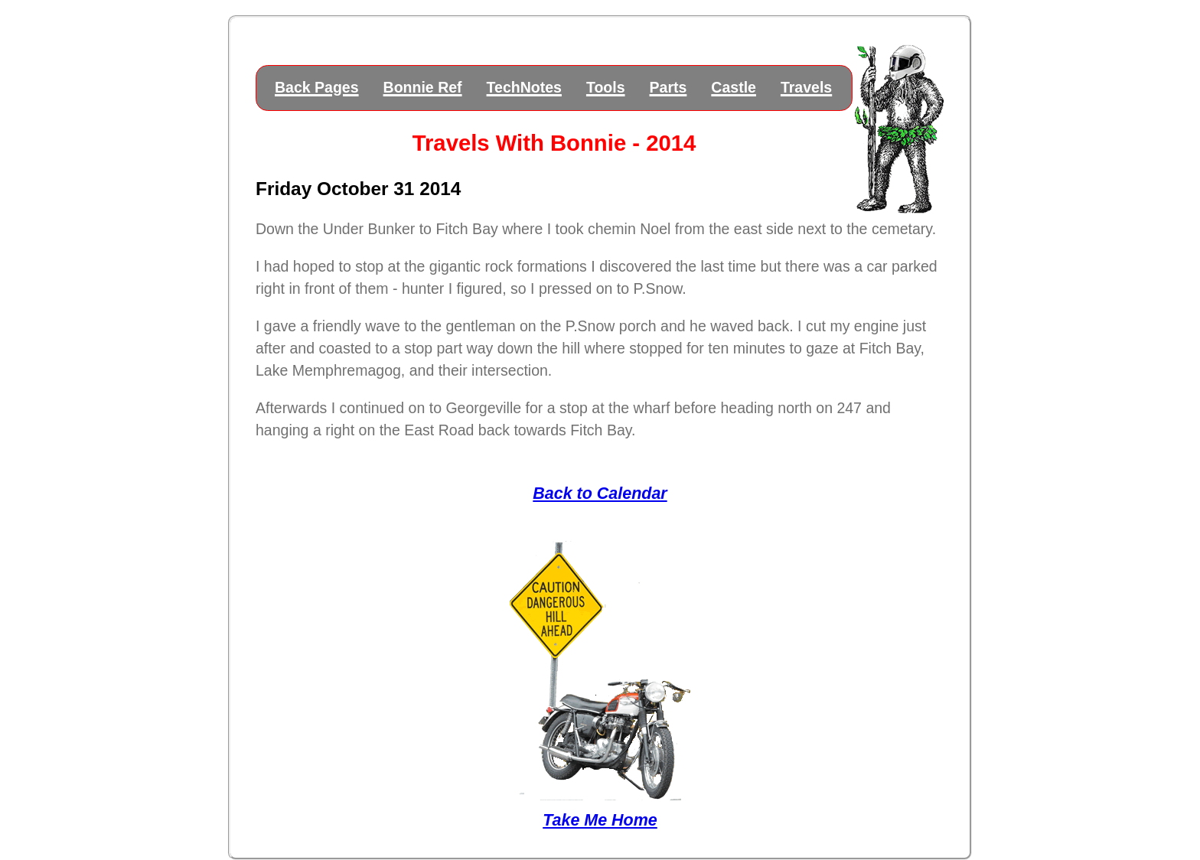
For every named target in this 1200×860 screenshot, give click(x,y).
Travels (806, 87)
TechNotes (524, 87)
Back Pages (317, 87)
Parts (668, 87)
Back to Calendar (600, 493)
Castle (733, 87)
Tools (605, 87)
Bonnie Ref (422, 87)
